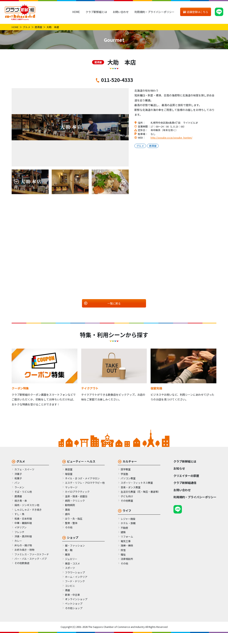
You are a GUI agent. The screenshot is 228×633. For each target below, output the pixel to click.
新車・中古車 (72, 595)
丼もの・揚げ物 (23, 545)
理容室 (68, 474)
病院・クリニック (75, 500)
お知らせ (179, 468)
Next (124, 182)
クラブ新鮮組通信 (184, 483)
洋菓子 (18, 474)
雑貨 (67, 554)
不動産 (124, 528)
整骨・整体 (71, 523)
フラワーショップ (75, 572)
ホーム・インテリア (76, 577)
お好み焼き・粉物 (24, 549)
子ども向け (127, 496)
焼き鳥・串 (20, 500)
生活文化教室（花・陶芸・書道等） (140, 491)
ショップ (72, 537)
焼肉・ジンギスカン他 (26, 505)
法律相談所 (127, 559)
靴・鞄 (68, 550)
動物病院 (70, 505)
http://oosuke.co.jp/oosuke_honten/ (171, 137)
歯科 (67, 514)
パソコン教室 (128, 478)
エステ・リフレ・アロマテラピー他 (85, 482)
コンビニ (70, 586)
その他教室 (127, 500)
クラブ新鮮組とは (96, 12)
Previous (16, 182)
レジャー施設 (128, 519)
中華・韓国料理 (23, 523)
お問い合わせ (121, 12)
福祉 (123, 554)
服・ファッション (75, 545)
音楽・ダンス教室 (130, 487)
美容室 (68, 469)
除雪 (123, 550)
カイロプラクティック (77, 491)
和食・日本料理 (23, 518)
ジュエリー (71, 559)
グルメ (26, 27)
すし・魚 (19, 514)
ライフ (127, 511)
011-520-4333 (117, 79)
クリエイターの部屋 (186, 476)
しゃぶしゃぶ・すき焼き (28, 509)
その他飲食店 (21, 563)
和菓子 (18, 478)
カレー (18, 541)
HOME (76, 12)
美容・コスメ (72, 563)
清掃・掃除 (127, 545)
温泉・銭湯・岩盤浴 (76, 496)
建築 (123, 532)
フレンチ (19, 532)
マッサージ (71, 487)
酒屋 (67, 590)
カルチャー (130, 461)
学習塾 (124, 474)
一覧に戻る (114, 303)
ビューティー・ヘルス (81, 461)
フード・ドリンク (75, 581)
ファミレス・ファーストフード (31, 554)
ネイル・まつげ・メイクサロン (82, 478)
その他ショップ (73, 608)
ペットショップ (73, 603)
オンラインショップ (76, 599)
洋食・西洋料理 (23, 536)
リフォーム (127, 536)
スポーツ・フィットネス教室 (137, 482)
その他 (68, 527)
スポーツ (70, 568)
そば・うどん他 (23, 491)
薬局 (67, 509)
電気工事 (126, 541)
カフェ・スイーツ (24, 469)
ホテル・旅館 (128, 523)
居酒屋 (38, 27)
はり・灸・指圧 (73, 518)
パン (17, 482)
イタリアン (20, 527)
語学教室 (126, 469)
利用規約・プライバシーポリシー (154, 12)
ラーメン (19, 487)
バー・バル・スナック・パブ (30, 558)
